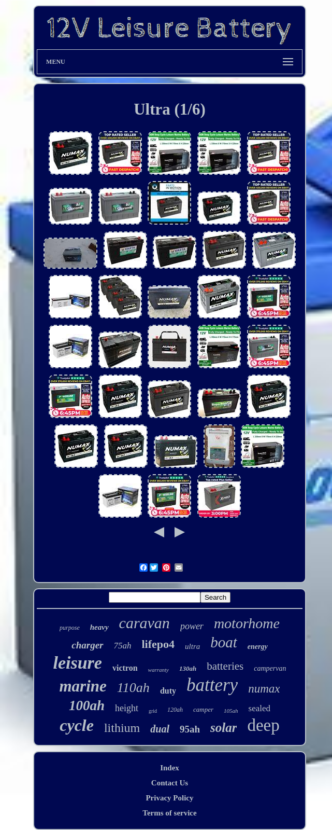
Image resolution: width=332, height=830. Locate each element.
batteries (225, 666)
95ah (190, 729)
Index (169, 768)
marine (83, 686)
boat (223, 642)
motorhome (247, 623)
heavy (99, 627)
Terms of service (169, 813)
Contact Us (169, 783)
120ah (175, 709)
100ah (87, 705)
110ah (133, 687)
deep (263, 725)
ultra (192, 646)
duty (168, 690)
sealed (259, 708)
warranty (158, 670)
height (126, 708)
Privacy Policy (169, 798)
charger (87, 645)
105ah (231, 711)
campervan (270, 668)
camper (203, 709)
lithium (122, 728)
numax (264, 688)
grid (153, 711)
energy (258, 647)
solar (223, 728)
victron (125, 667)
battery (212, 685)
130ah (187, 668)
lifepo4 (158, 644)
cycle (77, 725)
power (192, 626)
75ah (123, 646)
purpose (70, 627)
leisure (77, 662)
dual (159, 729)
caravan (144, 622)
